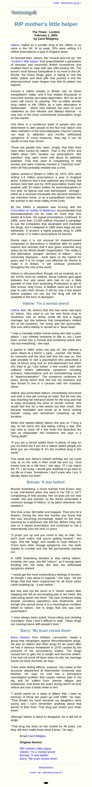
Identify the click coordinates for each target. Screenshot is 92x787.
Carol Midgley (37, 736)
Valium (15, 45)
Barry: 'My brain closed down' (39, 758)
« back (56, 3)
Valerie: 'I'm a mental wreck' (38, 752)
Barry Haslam (20, 637)
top (39, 772)
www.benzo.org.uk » (71, 3)
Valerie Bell (18, 310)
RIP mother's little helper (35, 748)
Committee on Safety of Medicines (33, 210)
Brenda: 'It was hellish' (34, 755)
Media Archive (46, 767)
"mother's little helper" (25, 61)
